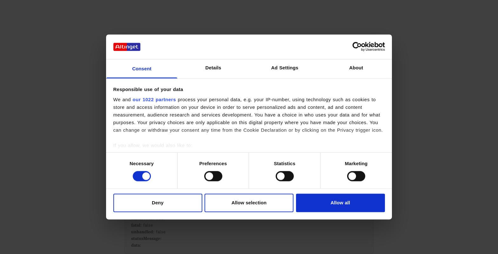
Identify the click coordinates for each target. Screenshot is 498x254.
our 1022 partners (154, 99)
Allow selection (249, 202)
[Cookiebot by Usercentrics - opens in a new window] (357, 47)
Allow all (340, 202)
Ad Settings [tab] (284, 67)
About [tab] (356, 67)
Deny (158, 202)
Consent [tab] (141, 68)
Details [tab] (213, 67)
